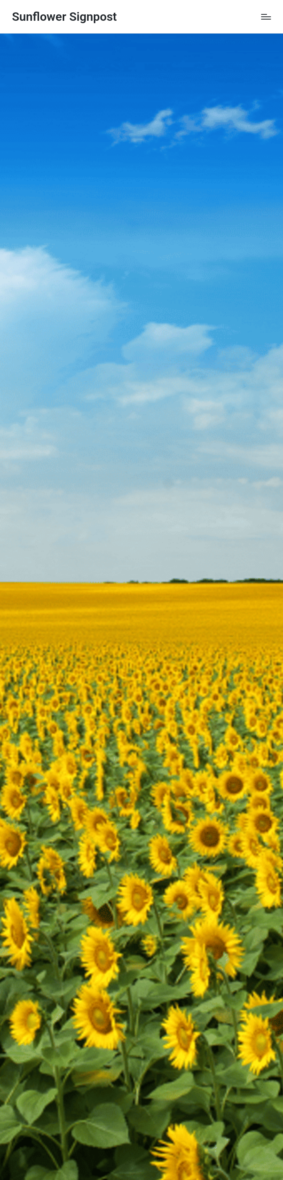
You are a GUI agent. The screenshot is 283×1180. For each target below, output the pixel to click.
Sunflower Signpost (64, 16)
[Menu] (266, 17)
